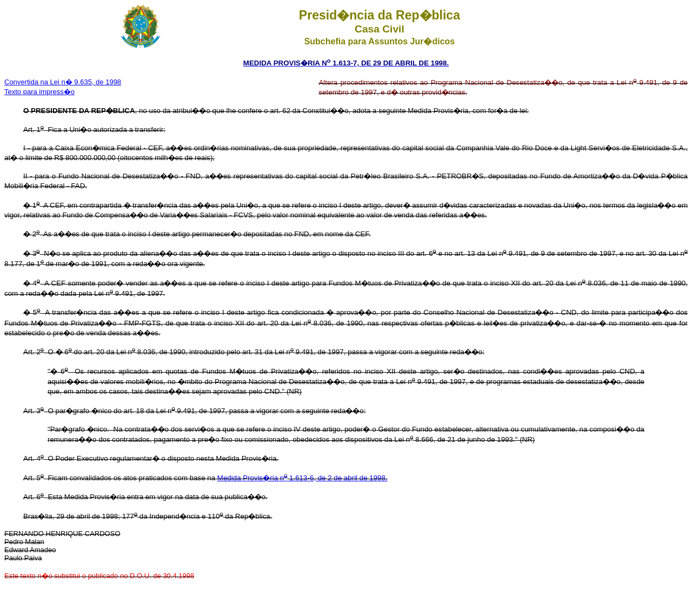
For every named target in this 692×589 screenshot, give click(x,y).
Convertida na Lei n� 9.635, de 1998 (62, 82)
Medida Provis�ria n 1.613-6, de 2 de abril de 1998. (302, 478)
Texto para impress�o (39, 92)
